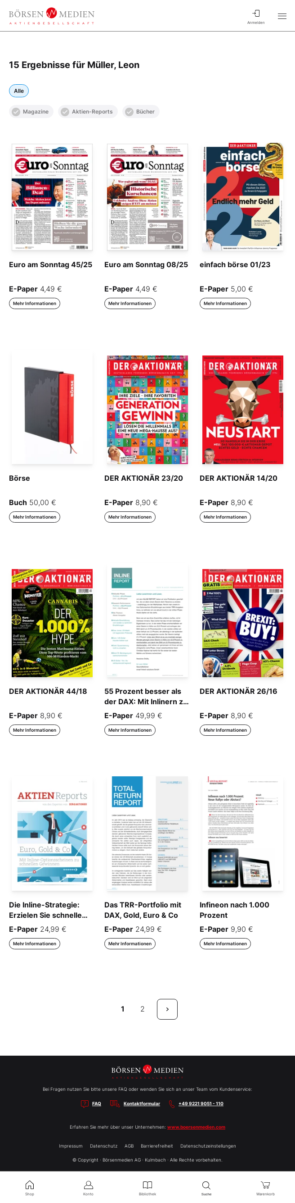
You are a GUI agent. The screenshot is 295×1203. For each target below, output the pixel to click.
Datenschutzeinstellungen (208, 1145)
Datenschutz (103, 1145)
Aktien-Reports (87, 112)
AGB (129, 1145)
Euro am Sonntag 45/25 (50, 264)
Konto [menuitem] (88, 1187)
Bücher (140, 112)
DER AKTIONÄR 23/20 (143, 478)
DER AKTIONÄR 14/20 (238, 478)
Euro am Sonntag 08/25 (146, 264)
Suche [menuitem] (206, 1187)
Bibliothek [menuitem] (147, 1187)
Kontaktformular (142, 1103)
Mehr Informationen (34, 303)
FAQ (96, 1103)
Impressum (71, 1145)
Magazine (30, 112)
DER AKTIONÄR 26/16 (238, 691)
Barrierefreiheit (157, 1145)
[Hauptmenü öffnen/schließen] (282, 16)
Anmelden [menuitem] (256, 16)
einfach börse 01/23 (235, 264)
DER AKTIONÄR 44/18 (48, 691)
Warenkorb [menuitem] (265, 1187)
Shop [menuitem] (29, 1187)
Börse (19, 478)
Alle (19, 90)
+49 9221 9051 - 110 (201, 1103)
